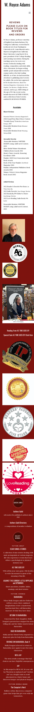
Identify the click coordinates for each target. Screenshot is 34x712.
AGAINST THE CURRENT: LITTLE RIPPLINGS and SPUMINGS (18, 582)
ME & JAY (18, 655)
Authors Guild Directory (18, 522)
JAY (18, 665)
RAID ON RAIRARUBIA (18, 631)
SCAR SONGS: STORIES (18, 549)
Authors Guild (18, 511)
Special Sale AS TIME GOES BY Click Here (18, 335)
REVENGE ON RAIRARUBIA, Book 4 (18, 641)
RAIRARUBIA (18, 597)
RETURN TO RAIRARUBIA (18, 615)
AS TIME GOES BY (18, 567)
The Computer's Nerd (18, 687)
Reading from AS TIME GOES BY (18, 330)
